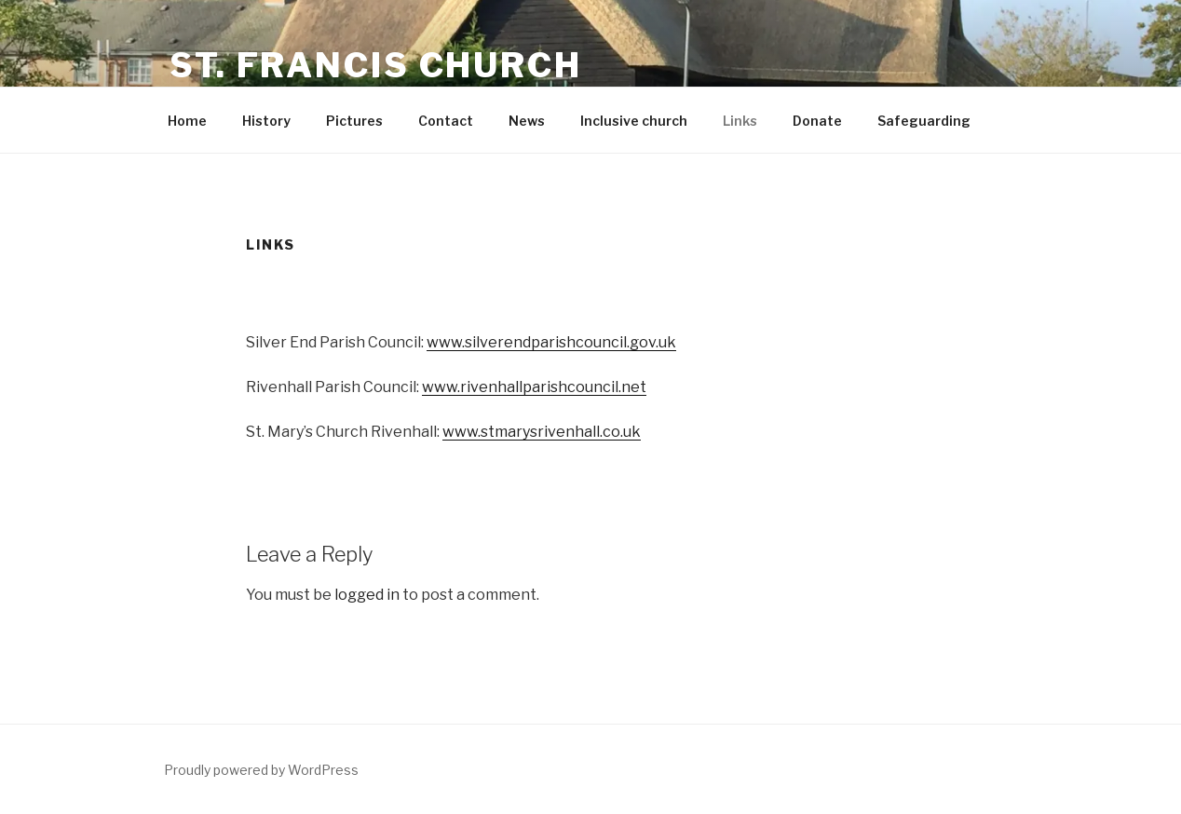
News (527, 121)
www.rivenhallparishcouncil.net (534, 387)
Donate (817, 121)
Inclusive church (633, 121)
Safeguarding (924, 121)
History (266, 121)
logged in (367, 595)
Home (187, 121)
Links (740, 121)
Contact (445, 121)
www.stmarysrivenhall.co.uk (541, 432)
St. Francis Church (376, 65)
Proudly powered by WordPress (261, 770)
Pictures (354, 121)
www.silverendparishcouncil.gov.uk (551, 342)
